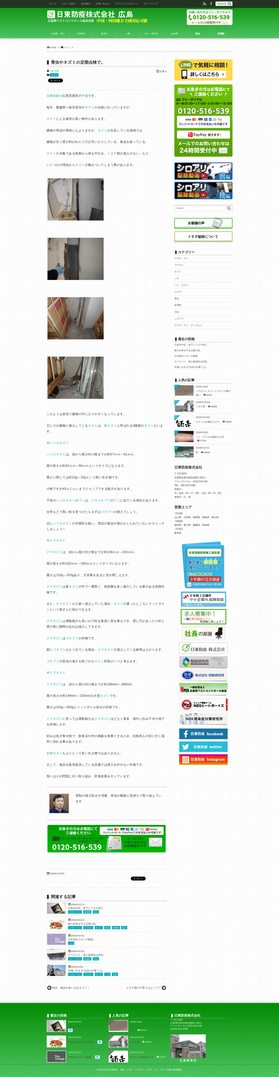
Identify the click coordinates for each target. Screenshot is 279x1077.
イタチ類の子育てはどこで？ (143, 987)
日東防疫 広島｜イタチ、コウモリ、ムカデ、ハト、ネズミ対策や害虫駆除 (145, 1069)
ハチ (71, 943)
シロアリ (179, 318)
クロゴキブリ (100, 500)
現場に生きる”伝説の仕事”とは (85, 970)
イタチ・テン (75, 912)
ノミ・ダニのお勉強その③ (210, 437)
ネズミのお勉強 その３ (208, 422)
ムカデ (177, 291)
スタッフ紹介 (69, 3)
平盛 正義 (54, 71)
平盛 (85, 95)
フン (81, 500)
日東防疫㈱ (54, 95)
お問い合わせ (103, 3)
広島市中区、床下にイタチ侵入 (85, 908)
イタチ (112, 153)
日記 (96, 912)
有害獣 (87, 912)
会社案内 (85, 3)
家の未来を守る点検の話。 (83, 924)
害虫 (107, 928)
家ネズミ (110, 425)
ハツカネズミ (59, 443)
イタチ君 (200, 406)
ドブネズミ (57, 672)
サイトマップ (151, 3)
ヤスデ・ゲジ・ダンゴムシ (188, 325)
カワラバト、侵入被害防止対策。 (87, 955)
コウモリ (88, 928)
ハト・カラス (75, 959)
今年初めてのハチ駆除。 (82, 939)
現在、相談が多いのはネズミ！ (71, 987)
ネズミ (54, 75)
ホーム (52, 3)
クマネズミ (57, 540)
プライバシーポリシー (126, 3)
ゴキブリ (107, 511)
